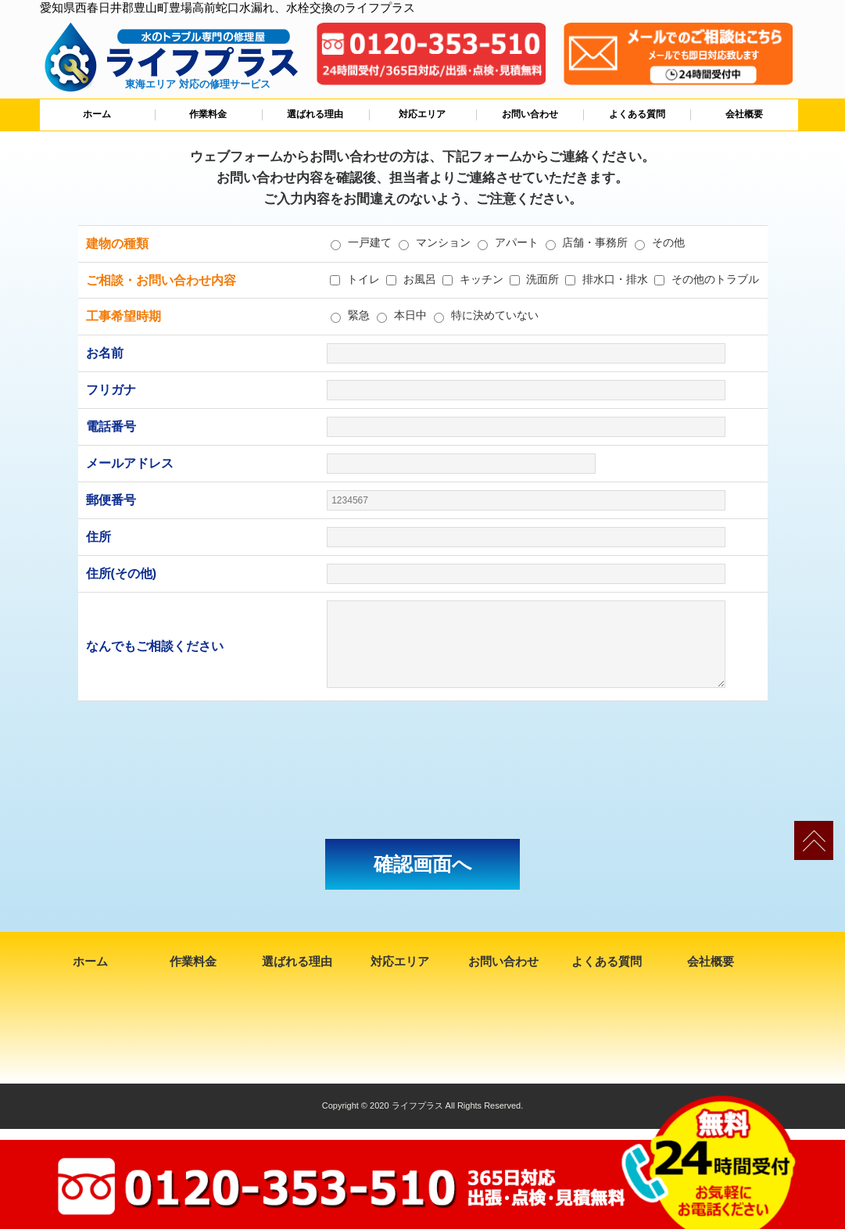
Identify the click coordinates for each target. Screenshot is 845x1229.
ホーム (97, 114)
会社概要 (744, 114)
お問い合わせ (530, 114)
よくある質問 (637, 114)
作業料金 (208, 114)
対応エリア (422, 114)
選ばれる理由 (315, 114)
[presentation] (423, 770)
